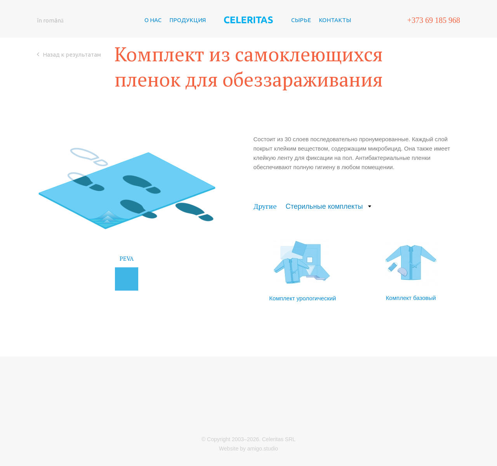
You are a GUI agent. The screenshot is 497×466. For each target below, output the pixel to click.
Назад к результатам (72, 106)
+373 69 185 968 (433, 37)
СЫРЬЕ (301, 37)
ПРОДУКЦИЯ (187, 37)
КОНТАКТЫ (335, 37)
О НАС (153, 37)
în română (50, 37)
